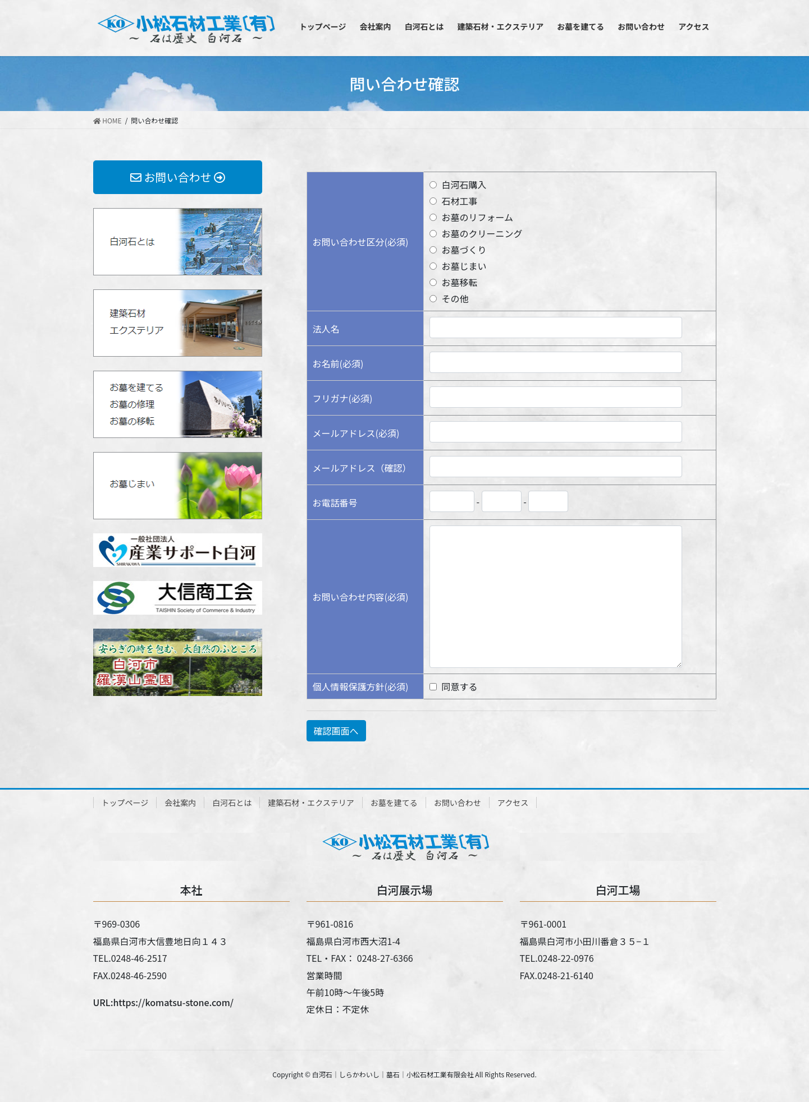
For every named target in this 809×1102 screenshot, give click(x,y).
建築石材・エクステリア (311, 802)
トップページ (125, 802)
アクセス (512, 802)
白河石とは (232, 802)
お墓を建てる (394, 802)
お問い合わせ (457, 802)
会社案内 (180, 802)
